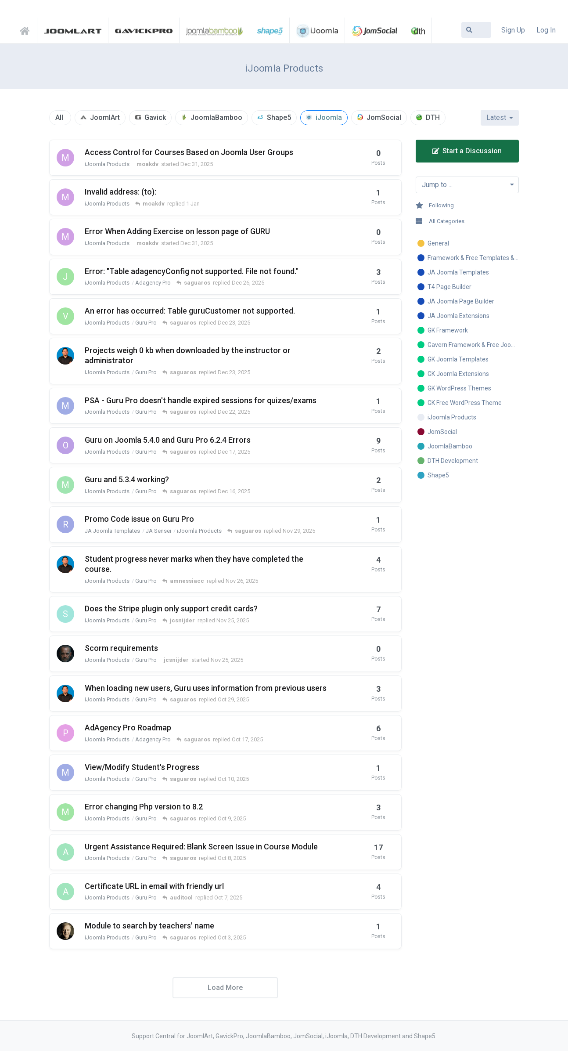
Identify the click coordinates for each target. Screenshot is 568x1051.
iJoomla (329, 117)
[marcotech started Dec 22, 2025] (65, 406)
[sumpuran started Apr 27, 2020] (65, 614)
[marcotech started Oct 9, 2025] (65, 772)
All (59, 117)
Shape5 (279, 117)
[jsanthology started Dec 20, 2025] (65, 276)
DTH (433, 117)
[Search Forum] (476, 30)
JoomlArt (105, 117)
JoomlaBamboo (216, 117)
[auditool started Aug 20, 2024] (65, 852)
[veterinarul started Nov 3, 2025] (65, 316)
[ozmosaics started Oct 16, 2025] (65, 445)
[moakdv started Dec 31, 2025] (65, 157)
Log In (546, 30)
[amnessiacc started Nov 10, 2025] (65, 564)
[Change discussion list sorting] (500, 118)
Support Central (27, 29)
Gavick (155, 117)
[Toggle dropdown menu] (467, 185)
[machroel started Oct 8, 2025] (65, 812)
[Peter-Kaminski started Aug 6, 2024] (65, 733)
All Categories (440, 221)
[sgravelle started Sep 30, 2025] (65, 931)
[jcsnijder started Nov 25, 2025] (65, 653)
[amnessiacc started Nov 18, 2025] (65, 356)
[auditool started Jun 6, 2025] (65, 891)
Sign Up (513, 30)
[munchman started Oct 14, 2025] (65, 485)
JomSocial (384, 117)
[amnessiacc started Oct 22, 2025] (65, 693)
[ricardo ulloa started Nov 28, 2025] (65, 524)
